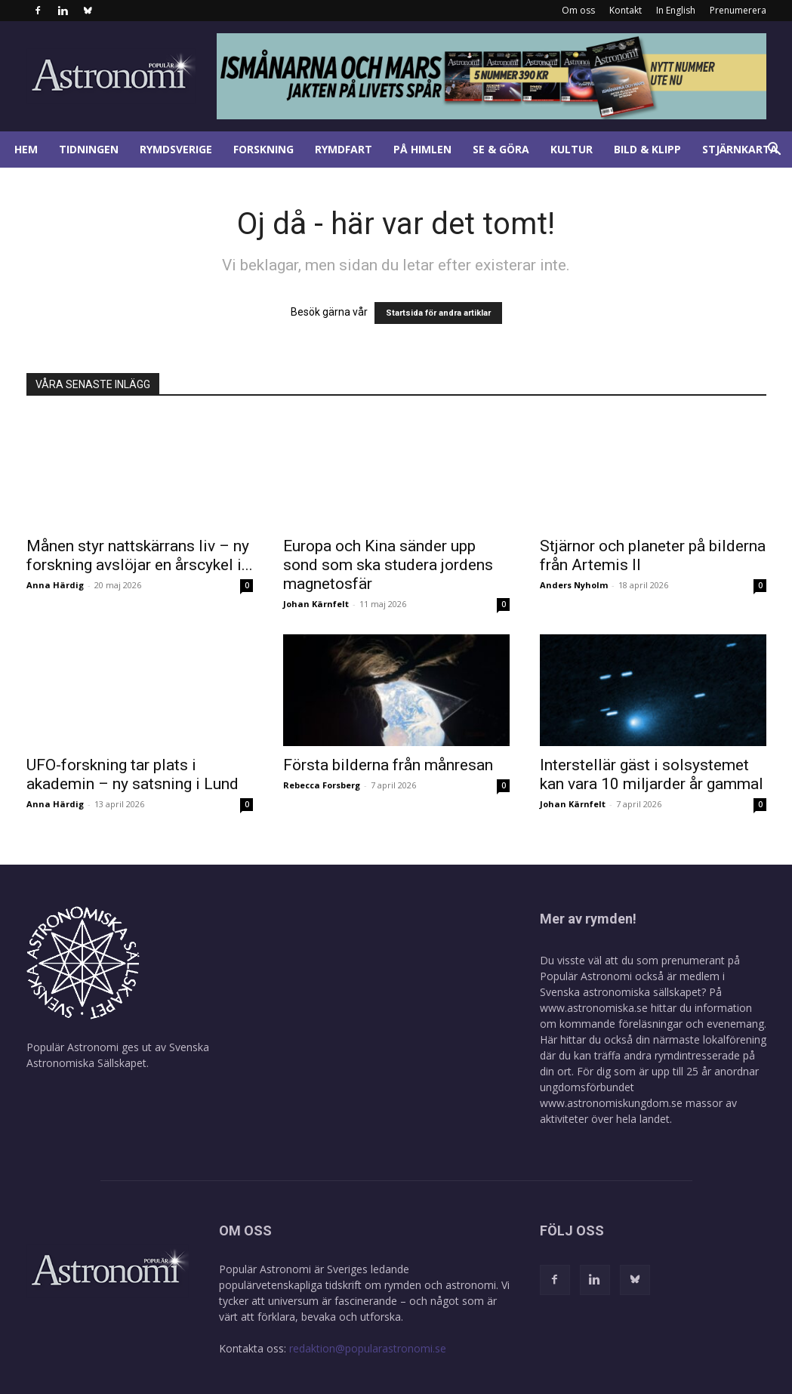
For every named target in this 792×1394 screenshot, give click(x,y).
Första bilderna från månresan (388, 765)
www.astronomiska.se (594, 1008)
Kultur (571, 149)
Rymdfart (343, 149)
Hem (26, 149)
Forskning (263, 149)
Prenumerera (738, 10)
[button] (774, 150)
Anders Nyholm (574, 585)
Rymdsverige (176, 149)
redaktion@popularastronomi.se (367, 1348)
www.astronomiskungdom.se (611, 1103)
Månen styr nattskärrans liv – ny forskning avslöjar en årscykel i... (139, 555)
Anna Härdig (55, 585)
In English (675, 10)
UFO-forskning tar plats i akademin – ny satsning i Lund (132, 774)
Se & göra (501, 149)
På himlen (422, 149)
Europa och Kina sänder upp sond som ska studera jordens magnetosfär (388, 565)
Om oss (578, 10)
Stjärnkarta (740, 149)
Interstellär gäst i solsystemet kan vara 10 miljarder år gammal (651, 774)
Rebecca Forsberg (321, 785)
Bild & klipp (647, 149)
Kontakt (625, 10)
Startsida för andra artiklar (438, 313)
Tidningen (89, 149)
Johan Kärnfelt (316, 603)
